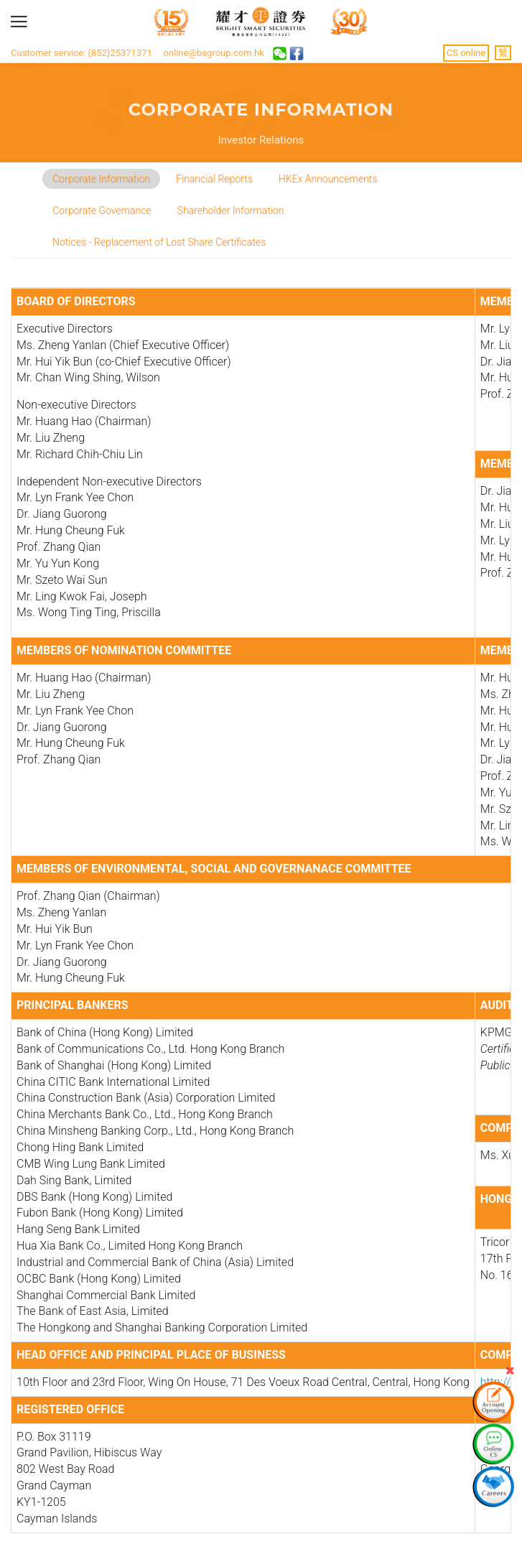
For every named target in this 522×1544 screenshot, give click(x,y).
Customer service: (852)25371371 (81, 52)
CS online (466, 52)
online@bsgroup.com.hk (213, 52)
